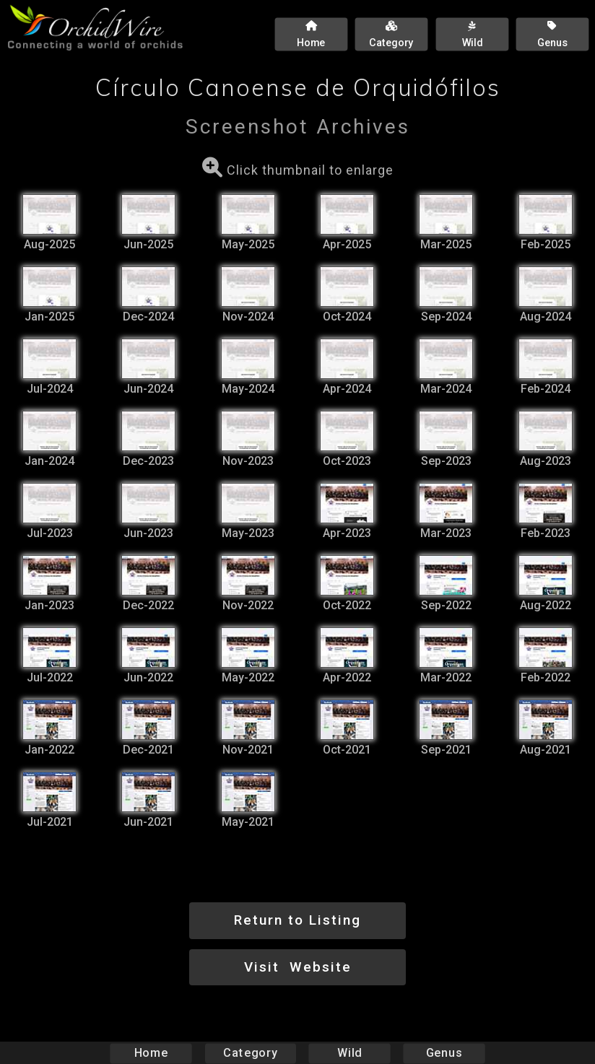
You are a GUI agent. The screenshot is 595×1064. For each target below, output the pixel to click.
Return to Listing (297, 920)
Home (151, 1053)
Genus (443, 1053)
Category (250, 1053)
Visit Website (298, 967)
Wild (349, 1053)
